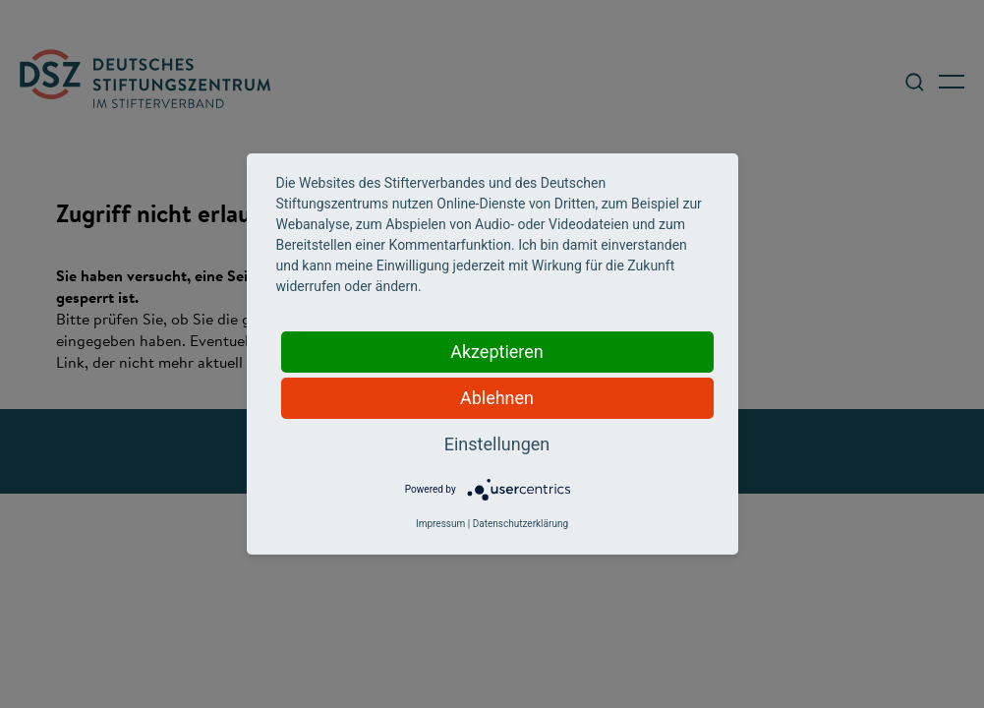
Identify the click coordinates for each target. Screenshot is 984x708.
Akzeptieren (497, 351)
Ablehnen (497, 397)
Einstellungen (497, 444)
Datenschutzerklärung (520, 523)
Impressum (440, 523)
